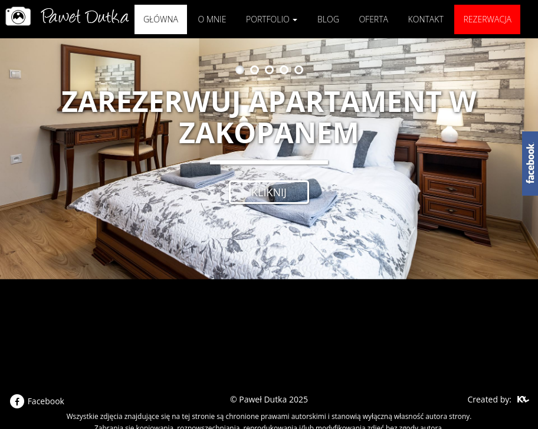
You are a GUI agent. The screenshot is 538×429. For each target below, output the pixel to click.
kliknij (269, 192)
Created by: (489, 399)
